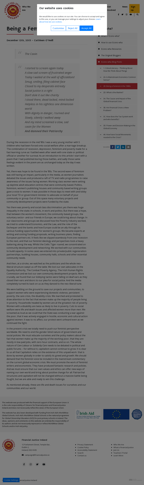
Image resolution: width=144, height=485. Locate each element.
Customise (58, 28)
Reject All (72, 28)
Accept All (86, 28)
